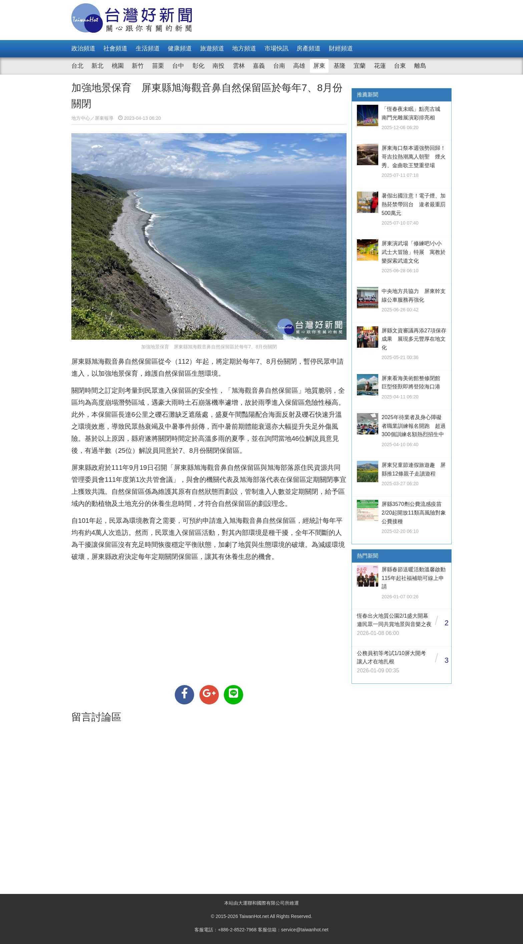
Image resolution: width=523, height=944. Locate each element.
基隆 (340, 65)
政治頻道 (83, 48)
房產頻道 (309, 48)
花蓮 (380, 65)
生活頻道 (148, 48)
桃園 (118, 65)
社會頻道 (115, 48)
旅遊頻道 (212, 48)
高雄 (299, 65)
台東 (400, 65)
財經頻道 (341, 48)
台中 (178, 65)
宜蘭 (360, 65)
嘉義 (259, 65)
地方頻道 (244, 48)
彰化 (198, 65)
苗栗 (158, 65)
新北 (97, 65)
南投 (218, 65)
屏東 (319, 65)
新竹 (138, 65)
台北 (77, 65)
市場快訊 (277, 48)
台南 (279, 65)
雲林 (239, 65)
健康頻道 (180, 48)
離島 (420, 65)
